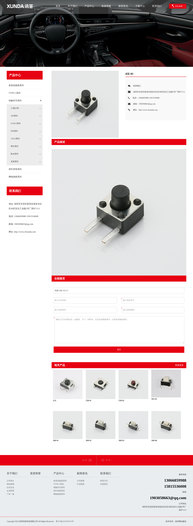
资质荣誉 (106, 6)
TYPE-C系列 (15, 93)
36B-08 (154, 441)
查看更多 (179, 365)
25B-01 (88, 401)
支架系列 (14, 161)
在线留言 (104, 484)
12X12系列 (15, 139)
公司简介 (10, 481)
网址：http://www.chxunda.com (141, 110)
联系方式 (104, 481)
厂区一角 (10, 494)
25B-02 (121, 401)
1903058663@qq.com (23, 224)
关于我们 (72, 6)
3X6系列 (14, 116)
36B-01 (56, 441)
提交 (119, 350)
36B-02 (88, 441)
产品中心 (89, 6)
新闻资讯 (123, 6)
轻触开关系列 (25, 100)
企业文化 (10, 487)
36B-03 (121, 441)
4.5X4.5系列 (16, 123)
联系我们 (157, 6)
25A (54, 401)
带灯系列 (14, 146)
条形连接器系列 (16, 85)
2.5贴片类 (15, 108)
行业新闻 (80, 484)
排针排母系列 (15, 169)
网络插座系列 (15, 177)
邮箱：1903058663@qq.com (140, 104)
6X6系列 (14, 131)
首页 (58, 6)
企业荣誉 (10, 491)
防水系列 (14, 154)
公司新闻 (80, 481)
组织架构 (10, 484)
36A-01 (154, 399)
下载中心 (140, 6)
